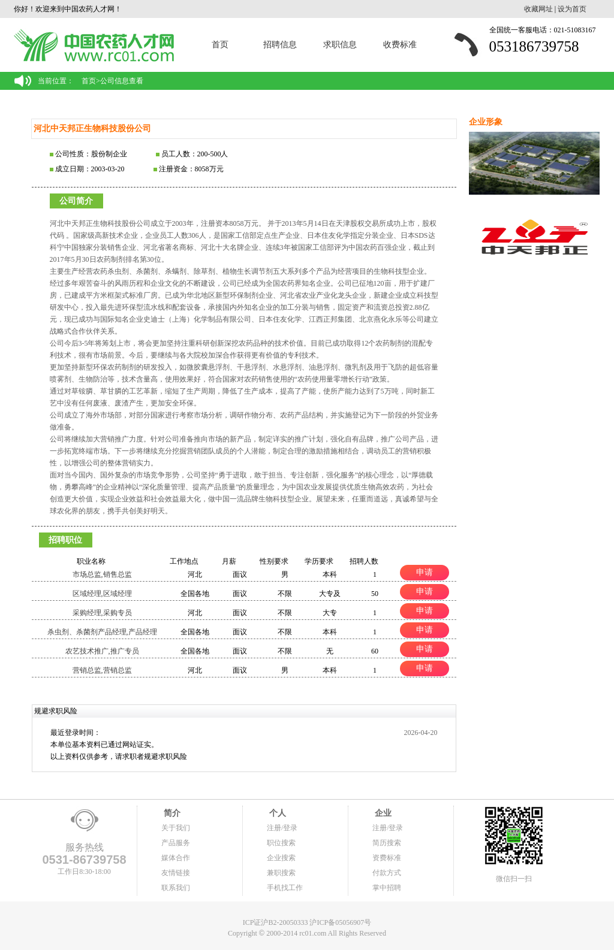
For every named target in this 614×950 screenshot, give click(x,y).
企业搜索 (281, 858)
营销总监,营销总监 (102, 670)
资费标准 (386, 858)
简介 (170, 813)
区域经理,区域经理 (102, 593)
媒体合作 (175, 858)
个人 (276, 813)
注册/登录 (282, 828)
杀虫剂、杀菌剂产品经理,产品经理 (102, 632)
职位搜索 (281, 843)
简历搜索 (386, 843)
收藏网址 (538, 9)
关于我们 (175, 828)
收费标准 (400, 44)
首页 (220, 44)
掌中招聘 (386, 888)
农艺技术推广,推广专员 (102, 651)
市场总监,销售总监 (102, 574)
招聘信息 (280, 44)
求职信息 (340, 44)
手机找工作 (285, 888)
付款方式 (386, 873)
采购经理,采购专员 (102, 613)
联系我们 (175, 888)
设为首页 (572, 9)
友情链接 (175, 873)
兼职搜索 (281, 873)
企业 (382, 813)
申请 (424, 572)
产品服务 (175, 843)
